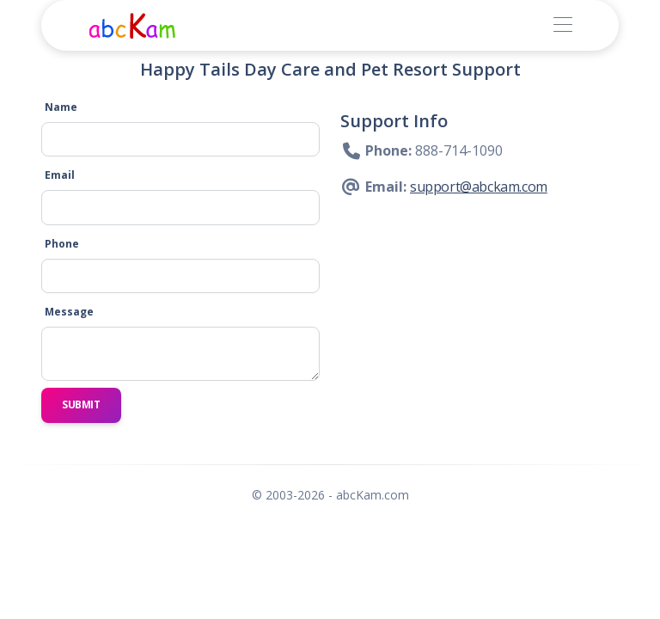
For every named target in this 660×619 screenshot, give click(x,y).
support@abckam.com (478, 186)
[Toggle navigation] (562, 25)
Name (61, 107)
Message (69, 311)
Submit (81, 404)
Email (60, 175)
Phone (62, 243)
